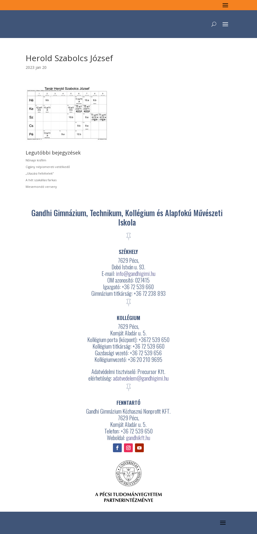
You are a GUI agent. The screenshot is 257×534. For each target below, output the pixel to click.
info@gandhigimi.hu (135, 273)
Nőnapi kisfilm (36, 160)
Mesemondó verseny (41, 187)
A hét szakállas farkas (41, 180)
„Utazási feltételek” (40, 173)
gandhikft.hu (138, 437)
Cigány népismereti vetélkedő (48, 167)
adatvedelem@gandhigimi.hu (141, 378)
